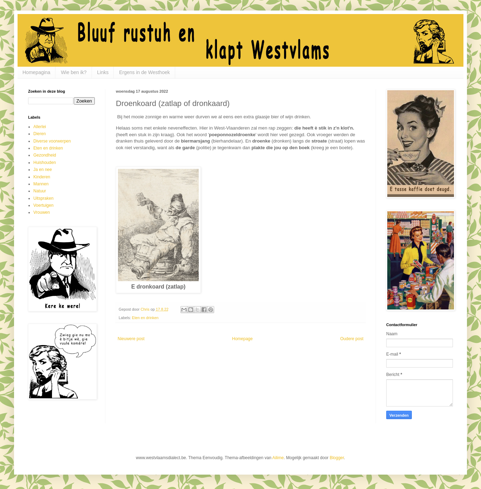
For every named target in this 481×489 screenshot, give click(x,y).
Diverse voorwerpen (52, 141)
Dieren (39, 133)
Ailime (278, 457)
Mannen (40, 183)
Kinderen (41, 176)
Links (103, 72)
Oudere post (351, 338)
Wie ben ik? (73, 72)
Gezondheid (44, 155)
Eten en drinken (145, 318)
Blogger (337, 457)
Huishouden (44, 162)
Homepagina (36, 72)
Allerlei (39, 126)
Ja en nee (42, 169)
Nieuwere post (131, 338)
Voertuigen (43, 205)
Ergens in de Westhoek (144, 72)
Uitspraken (43, 198)
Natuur (39, 191)
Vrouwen (41, 212)
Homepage (242, 338)
